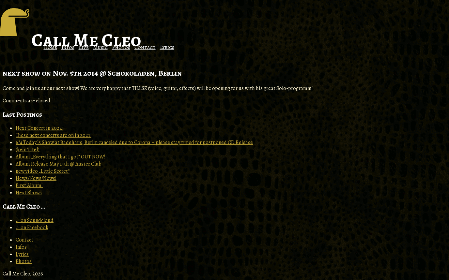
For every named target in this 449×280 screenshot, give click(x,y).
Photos (121, 47)
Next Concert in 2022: (39, 128)
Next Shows (29, 192)
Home (50, 47)
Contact (145, 47)
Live (84, 47)
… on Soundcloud (35, 220)
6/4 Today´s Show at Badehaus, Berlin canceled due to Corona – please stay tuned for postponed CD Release (134, 142)
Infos (67, 47)
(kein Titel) (27, 149)
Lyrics (167, 47)
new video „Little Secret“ (43, 171)
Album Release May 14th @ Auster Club (58, 164)
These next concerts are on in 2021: (53, 135)
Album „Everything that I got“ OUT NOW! (60, 156)
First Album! (29, 185)
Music (100, 47)
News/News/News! (36, 178)
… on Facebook (32, 227)
